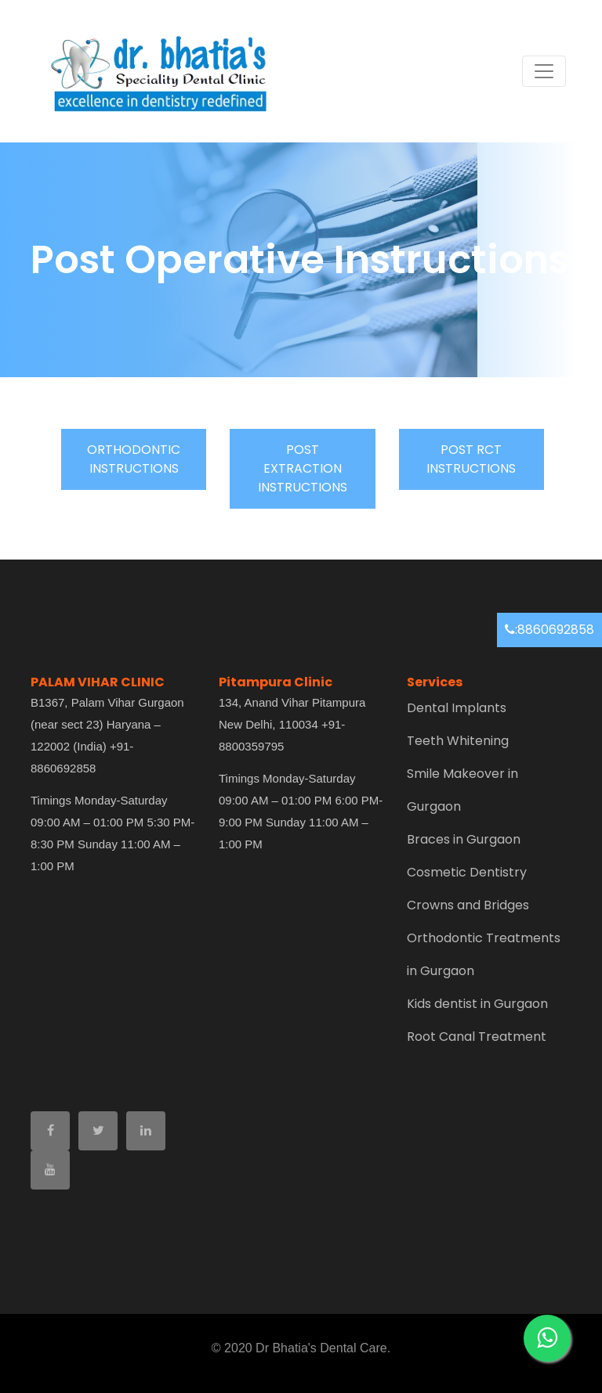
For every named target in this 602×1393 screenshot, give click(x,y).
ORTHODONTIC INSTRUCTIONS (133, 459)
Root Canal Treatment (476, 1037)
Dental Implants (456, 708)
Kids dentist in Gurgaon (477, 1004)
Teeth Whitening (458, 741)
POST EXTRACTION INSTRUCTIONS (302, 468)
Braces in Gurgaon (463, 839)
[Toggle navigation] (544, 71)
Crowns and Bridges (468, 905)
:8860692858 (549, 630)
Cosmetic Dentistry (467, 872)
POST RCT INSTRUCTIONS (471, 459)
